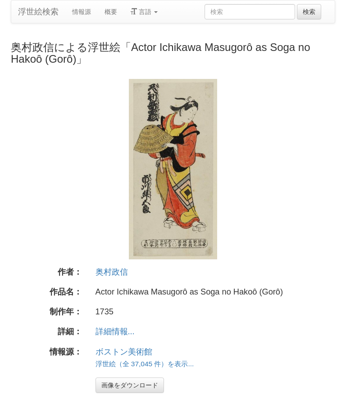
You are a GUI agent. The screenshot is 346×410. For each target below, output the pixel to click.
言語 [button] (144, 11)
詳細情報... (115, 331)
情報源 (81, 11)
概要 (111, 11)
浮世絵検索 (38, 11)
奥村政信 (112, 271)
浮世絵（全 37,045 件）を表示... (145, 364)
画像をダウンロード (129, 385)
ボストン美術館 (124, 351)
